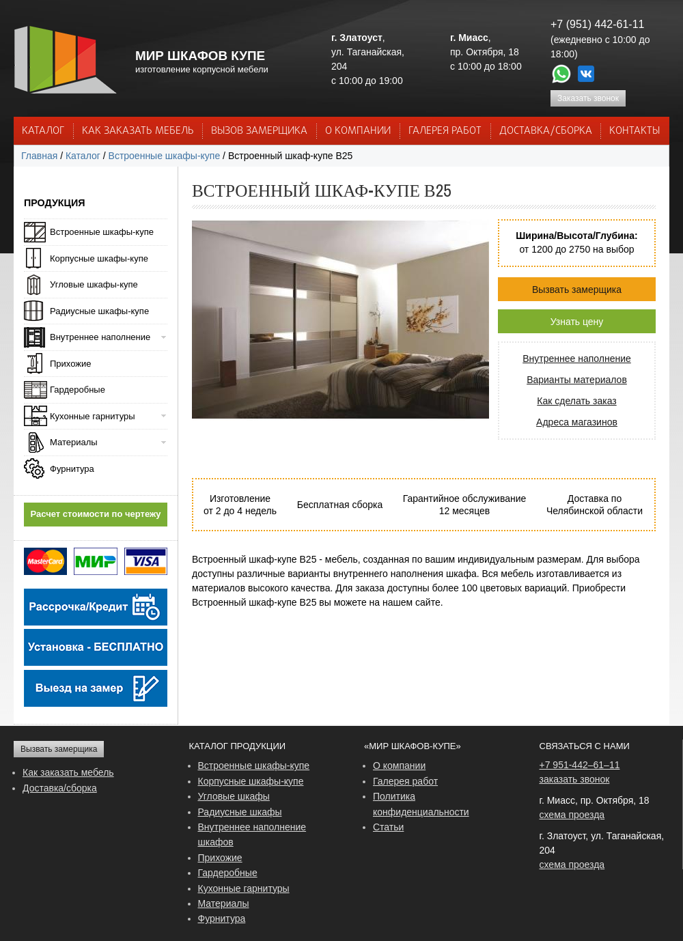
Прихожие (70, 364)
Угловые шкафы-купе (94, 284)
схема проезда (572, 814)
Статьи (388, 826)
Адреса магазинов (576, 422)
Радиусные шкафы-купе (99, 311)
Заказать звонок (588, 98)
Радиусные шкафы (240, 811)
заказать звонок (575, 779)
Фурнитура (72, 469)
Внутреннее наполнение (576, 358)
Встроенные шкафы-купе (165, 155)
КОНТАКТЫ (634, 131)
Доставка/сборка (60, 788)
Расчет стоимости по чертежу (96, 514)
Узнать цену (577, 321)
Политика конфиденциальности (421, 804)
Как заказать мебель (68, 772)
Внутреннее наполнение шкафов (252, 834)
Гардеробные (77, 389)
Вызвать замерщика (577, 289)
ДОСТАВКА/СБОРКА (545, 131)
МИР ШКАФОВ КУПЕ (200, 55)
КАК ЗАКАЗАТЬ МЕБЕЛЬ (138, 131)
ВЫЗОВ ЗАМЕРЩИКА (259, 131)
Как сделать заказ (576, 400)
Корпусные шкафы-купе (99, 258)
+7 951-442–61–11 (580, 764)
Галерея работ (445, 131)
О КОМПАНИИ (358, 131)
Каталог (43, 131)
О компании (399, 765)
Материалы (74, 442)
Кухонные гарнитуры (92, 416)
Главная (39, 155)
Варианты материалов (577, 379)
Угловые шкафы (234, 796)
